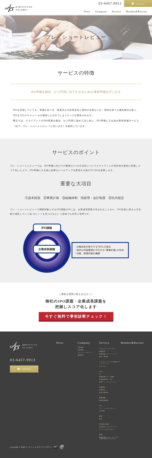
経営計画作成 (103, 392)
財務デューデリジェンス (107, 382)
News (87, 11)
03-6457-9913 (110, 3)
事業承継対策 (103, 400)
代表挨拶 (81, 347)
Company (101, 11)
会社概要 (81, 350)
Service (116, 11)
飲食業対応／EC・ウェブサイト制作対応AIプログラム (109, 438)
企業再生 (102, 390)
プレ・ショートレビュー (107, 408)
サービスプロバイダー (106, 429)
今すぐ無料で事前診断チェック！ (76, 316)
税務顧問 (102, 351)
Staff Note (102, 366)
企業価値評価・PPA (105, 379)
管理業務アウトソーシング (108, 354)
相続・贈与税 (103, 356)
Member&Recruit (136, 11)
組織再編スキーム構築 (106, 376)
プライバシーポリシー (85, 352)
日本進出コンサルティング (108, 426)
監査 (100, 419)
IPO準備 (102, 411)
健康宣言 (81, 355)
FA (100, 374)
